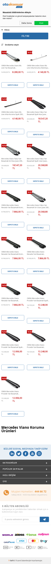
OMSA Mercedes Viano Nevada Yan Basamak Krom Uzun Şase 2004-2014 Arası (12, 253)
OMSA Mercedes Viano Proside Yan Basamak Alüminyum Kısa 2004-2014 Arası (11, 392)
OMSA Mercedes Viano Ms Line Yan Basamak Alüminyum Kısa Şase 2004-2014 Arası (11, 66)
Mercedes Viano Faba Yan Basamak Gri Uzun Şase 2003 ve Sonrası (38, 206)
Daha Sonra (26, 23)
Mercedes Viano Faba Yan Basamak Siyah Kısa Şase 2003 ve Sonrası (37, 113)
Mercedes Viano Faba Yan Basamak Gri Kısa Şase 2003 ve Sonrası (12, 160)
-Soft (11, 560)
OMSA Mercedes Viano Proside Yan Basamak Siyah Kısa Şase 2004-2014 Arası (11, 346)
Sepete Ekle (12, 85)
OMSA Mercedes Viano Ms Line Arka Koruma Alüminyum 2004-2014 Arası (38, 66)
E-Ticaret (17, 560)
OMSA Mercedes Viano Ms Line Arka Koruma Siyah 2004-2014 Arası (12, 113)
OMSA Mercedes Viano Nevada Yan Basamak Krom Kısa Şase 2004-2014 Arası (12, 206)
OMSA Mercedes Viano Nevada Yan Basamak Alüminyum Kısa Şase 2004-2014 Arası (37, 253)
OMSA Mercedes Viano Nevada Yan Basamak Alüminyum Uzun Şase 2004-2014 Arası (12, 299)
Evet (41, 23)
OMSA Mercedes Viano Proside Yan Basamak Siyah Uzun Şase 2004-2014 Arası (37, 299)
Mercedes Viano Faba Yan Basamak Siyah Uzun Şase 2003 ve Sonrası (37, 160)
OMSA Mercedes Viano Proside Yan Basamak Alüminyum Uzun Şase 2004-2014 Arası (38, 346)
